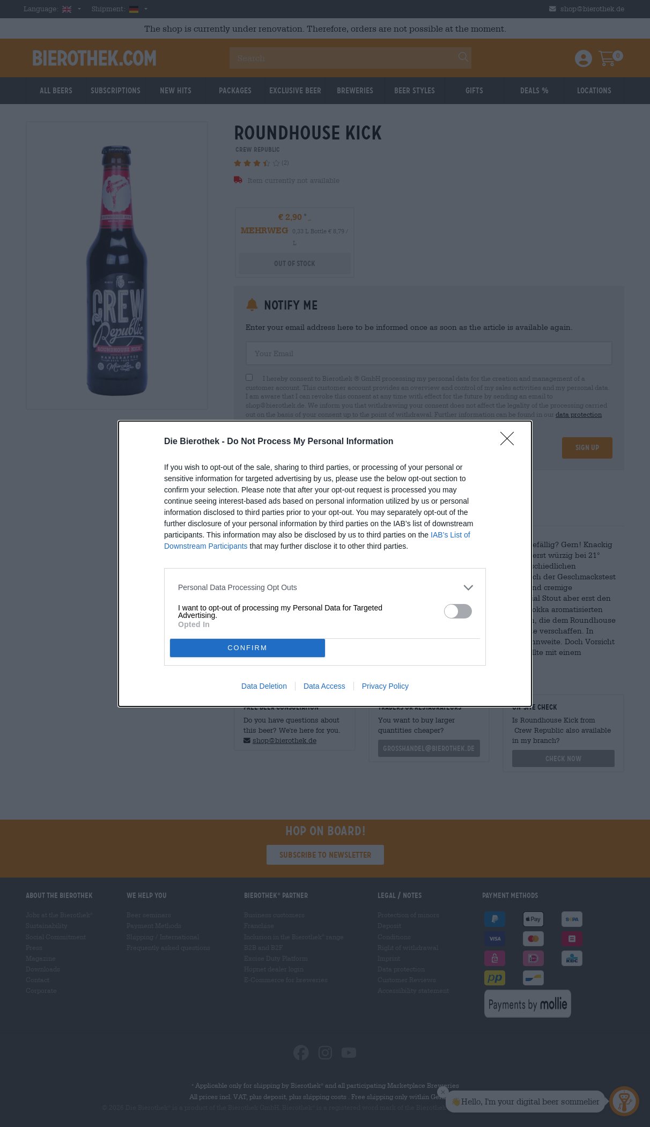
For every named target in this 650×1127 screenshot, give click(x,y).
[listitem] (325, 587)
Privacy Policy (385, 686)
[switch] (458, 610)
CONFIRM (247, 647)
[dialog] (325, 563)
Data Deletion (264, 686)
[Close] (510, 441)
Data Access (324, 686)
